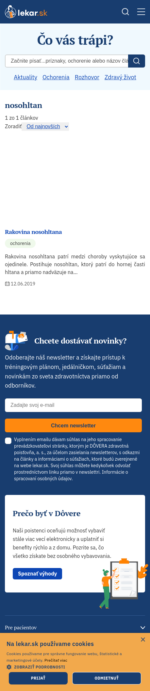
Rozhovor (87, 77)
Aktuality (25, 77)
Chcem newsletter (73, 425)
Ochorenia (56, 77)
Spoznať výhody (37, 573)
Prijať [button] (38, 678)
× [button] (142, 639)
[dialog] (75, 662)
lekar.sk (40, 465)
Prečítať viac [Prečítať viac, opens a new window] (55, 660)
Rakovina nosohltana (33, 232)
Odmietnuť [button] (106, 678)
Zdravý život (120, 77)
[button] (75, 666)
